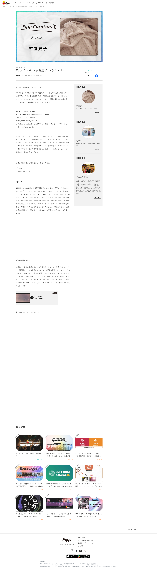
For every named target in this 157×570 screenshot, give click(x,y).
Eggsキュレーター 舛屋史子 (32, 75)
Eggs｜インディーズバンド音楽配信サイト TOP (17, 6)
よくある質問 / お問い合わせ (86, 540)
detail (97, 113)
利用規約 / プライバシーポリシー (87, 543)
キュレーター (40, 6)
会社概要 (80, 546)
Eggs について (82, 537)
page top (132, 529)
